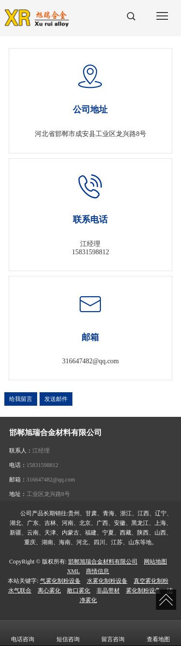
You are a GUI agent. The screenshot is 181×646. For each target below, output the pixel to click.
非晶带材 (108, 590)
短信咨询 (68, 632)
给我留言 (20, 399)
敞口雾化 (78, 590)
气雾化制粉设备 (60, 580)
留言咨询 (113, 632)
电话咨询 (22, 632)
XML (73, 571)
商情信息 (97, 571)
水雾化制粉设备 (107, 580)
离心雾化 (49, 590)
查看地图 (158, 632)
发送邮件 (56, 399)
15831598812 (90, 252)
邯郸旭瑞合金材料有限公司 (103, 561)
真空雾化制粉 (151, 580)
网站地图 (155, 561)
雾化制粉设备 (143, 590)
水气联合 (19, 590)
